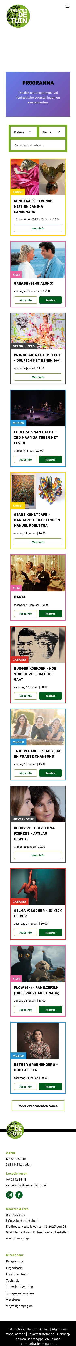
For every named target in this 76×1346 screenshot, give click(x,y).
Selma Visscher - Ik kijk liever (38, 913)
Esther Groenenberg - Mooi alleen (36, 1067)
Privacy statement (41, 1334)
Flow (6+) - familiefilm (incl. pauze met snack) (36, 990)
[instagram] (9, 1195)
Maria (20, 597)
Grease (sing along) (34, 284)
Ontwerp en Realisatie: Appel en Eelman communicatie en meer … (43, 1338)
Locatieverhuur (17, 1274)
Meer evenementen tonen (38, 1106)
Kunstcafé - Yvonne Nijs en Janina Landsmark (33, 206)
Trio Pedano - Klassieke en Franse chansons (37, 754)
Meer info (38, 228)
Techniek (12, 1280)
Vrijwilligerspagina (19, 1306)
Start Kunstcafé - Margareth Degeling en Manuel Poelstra (37, 520)
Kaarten (50, 300)
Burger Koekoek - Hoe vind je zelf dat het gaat (35, 674)
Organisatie (14, 1268)
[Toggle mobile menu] (68, 6)
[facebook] (19, 1195)
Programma (14, 1261)
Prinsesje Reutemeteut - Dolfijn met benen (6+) (37, 358)
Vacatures (13, 1299)
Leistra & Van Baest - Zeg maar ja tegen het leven (36, 437)
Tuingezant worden (20, 1293)
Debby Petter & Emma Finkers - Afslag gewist (34, 833)
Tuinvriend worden (19, 1286)
